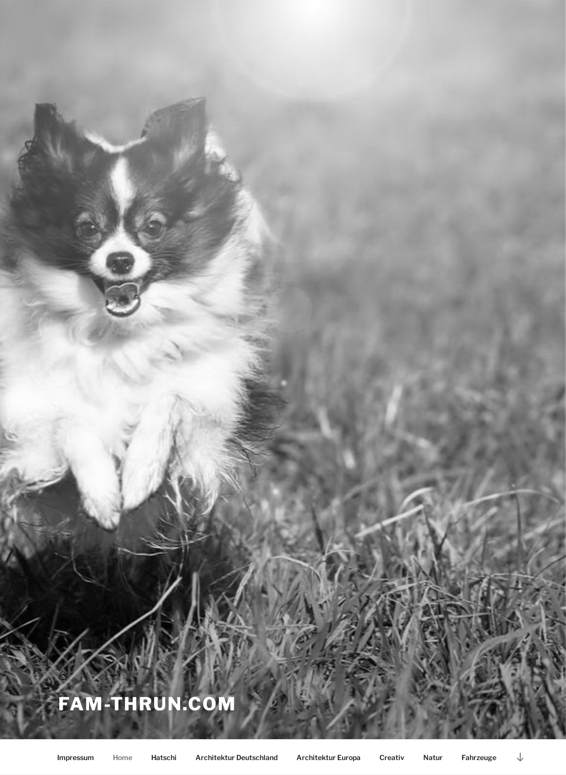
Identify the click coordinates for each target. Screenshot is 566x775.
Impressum (75, 757)
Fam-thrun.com (147, 704)
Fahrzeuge (479, 757)
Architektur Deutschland (236, 757)
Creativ (391, 757)
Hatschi (164, 757)
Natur (433, 757)
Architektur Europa (328, 757)
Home (122, 757)
